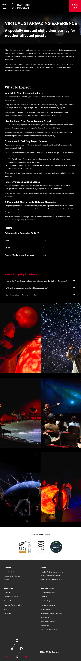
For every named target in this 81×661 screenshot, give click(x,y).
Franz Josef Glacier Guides (49, 630)
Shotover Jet (45, 625)
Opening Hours (9, 601)
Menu (4, 4)
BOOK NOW (75, 6)
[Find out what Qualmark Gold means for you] (25, 547)
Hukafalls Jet (45, 617)
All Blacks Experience (47, 592)
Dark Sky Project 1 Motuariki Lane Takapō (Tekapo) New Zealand (52, 573)
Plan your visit (8, 613)
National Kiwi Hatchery (48, 621)
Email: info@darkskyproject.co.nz (51, 579)
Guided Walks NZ (46, 609)
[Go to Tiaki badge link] (40, 547)
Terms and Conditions (11, 596)
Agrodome (44, 596)
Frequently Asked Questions (13, 605)
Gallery (6, 609)
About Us (7, 592)
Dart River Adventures (48, 605)
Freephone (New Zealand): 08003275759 (12, 577)
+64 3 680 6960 (9, 572)
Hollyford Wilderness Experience (51, 613)
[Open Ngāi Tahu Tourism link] (51, 652)
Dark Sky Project (46, 601)
